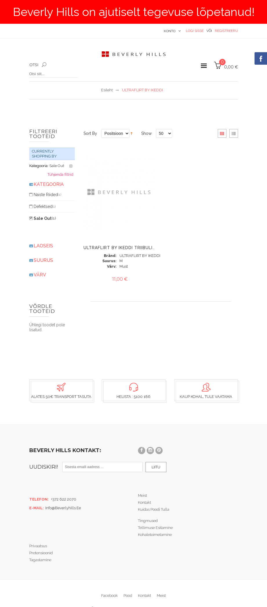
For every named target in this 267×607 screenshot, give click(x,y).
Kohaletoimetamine (155, 522)
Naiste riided (47, 182)
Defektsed (45, 194)
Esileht (107, 90)
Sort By (90, 133)
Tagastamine (40, 547)
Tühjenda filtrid (60, 162)
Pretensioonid (41, 540)
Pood (127, 583)
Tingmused (148, 508)
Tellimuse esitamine (155, 515)
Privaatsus (38, 533)
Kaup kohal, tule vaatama (206, 384)
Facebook (109, 583)
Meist (142, 483)
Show (146, 133)
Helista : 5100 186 (133, 384)
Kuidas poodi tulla (153, 496)
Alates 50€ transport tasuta (61, 384)
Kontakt (144, 490)
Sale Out (45, 206)
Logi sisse (195, 31)
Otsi (33, 64)
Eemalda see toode (70, 153)
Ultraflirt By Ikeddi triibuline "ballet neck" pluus (146, 247)
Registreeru (226, 31)
